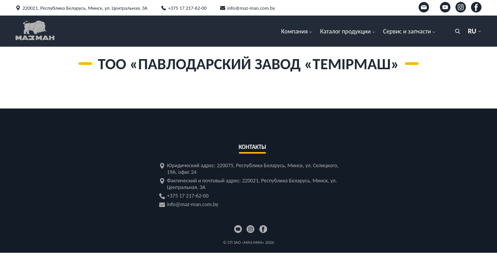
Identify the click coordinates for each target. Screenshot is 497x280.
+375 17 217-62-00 (187, 8)
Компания (294, 31)
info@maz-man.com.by (251, 8)
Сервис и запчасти (407, 31)
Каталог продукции (345, 31)
